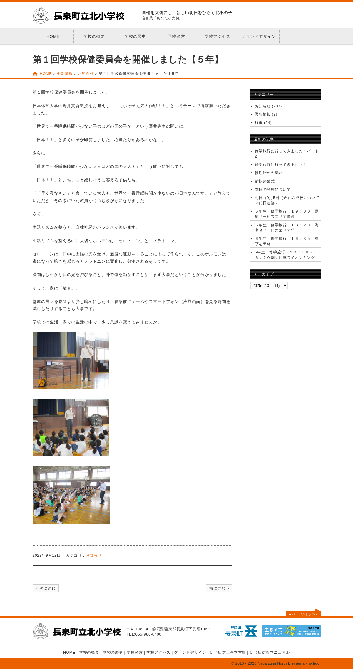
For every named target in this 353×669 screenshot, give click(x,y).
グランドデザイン (258, 36)
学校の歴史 (135, 36)
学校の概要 (94, 36)
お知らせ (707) (268, 106)
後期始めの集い (269, 173)
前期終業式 (265, 181)
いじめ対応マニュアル (270, 652)
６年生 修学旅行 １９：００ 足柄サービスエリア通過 (287, 214)
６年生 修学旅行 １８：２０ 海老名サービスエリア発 (287, 227)
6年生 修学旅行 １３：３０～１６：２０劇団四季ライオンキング (286, 254)
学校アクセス (217, 36)
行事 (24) (263, 122)
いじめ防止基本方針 (228, 652)
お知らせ (94, 555)
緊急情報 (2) (266, 114)
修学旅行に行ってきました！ (281, 164)
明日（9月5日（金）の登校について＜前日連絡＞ (287, 200)
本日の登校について (273, 189)
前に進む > (219, 588)
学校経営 (176, 36)
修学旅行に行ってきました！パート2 (287, 154)
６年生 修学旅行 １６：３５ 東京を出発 (287, 241)
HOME (53, 36)
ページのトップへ (303, 614)
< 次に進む (46, 588)
